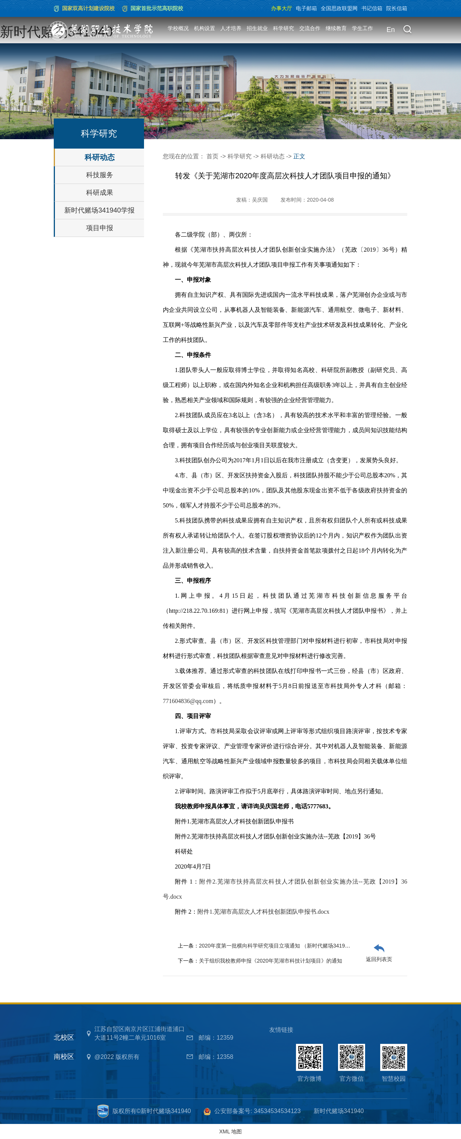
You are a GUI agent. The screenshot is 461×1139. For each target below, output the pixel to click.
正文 (299, 156)
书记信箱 (371, 8)
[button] (407, 30)
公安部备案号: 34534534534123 (257, 1111)
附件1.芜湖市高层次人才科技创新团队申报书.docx (263, 911)
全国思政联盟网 (339, 8)
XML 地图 (230, 1131)
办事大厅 (281, 8)
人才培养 (230, 28)
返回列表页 (379, 959)
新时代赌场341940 (339, 1111)
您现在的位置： (184, 156)
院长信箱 (396, 8)
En (391, 29)
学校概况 (178, 28)
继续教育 (336, 28)
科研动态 (100, 157)
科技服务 (99, 175)
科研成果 (99, 192)
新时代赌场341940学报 (99, 210)
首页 (212, 156)
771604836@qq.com (188, 701)
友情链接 (281, 1030)
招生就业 (257, 28)
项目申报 (99, 228)
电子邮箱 (306, 8)
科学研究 (283, 28)
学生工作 (362, 28)
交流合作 (309, 28)
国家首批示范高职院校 (156, 8)
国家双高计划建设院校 (88, 8)
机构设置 (204, 28)
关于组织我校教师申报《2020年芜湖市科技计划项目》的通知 (270, 961)
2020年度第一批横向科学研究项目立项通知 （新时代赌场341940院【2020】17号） (296, 946)
